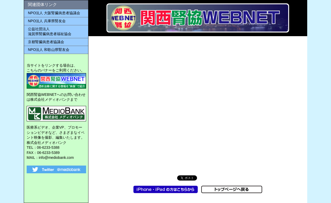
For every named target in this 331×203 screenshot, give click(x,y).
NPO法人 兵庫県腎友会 (47, 21)
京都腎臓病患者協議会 (46, 42)
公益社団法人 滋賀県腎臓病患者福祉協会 (49, 31)
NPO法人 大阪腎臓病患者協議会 (54, 13)
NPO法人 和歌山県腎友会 (48, 50)
